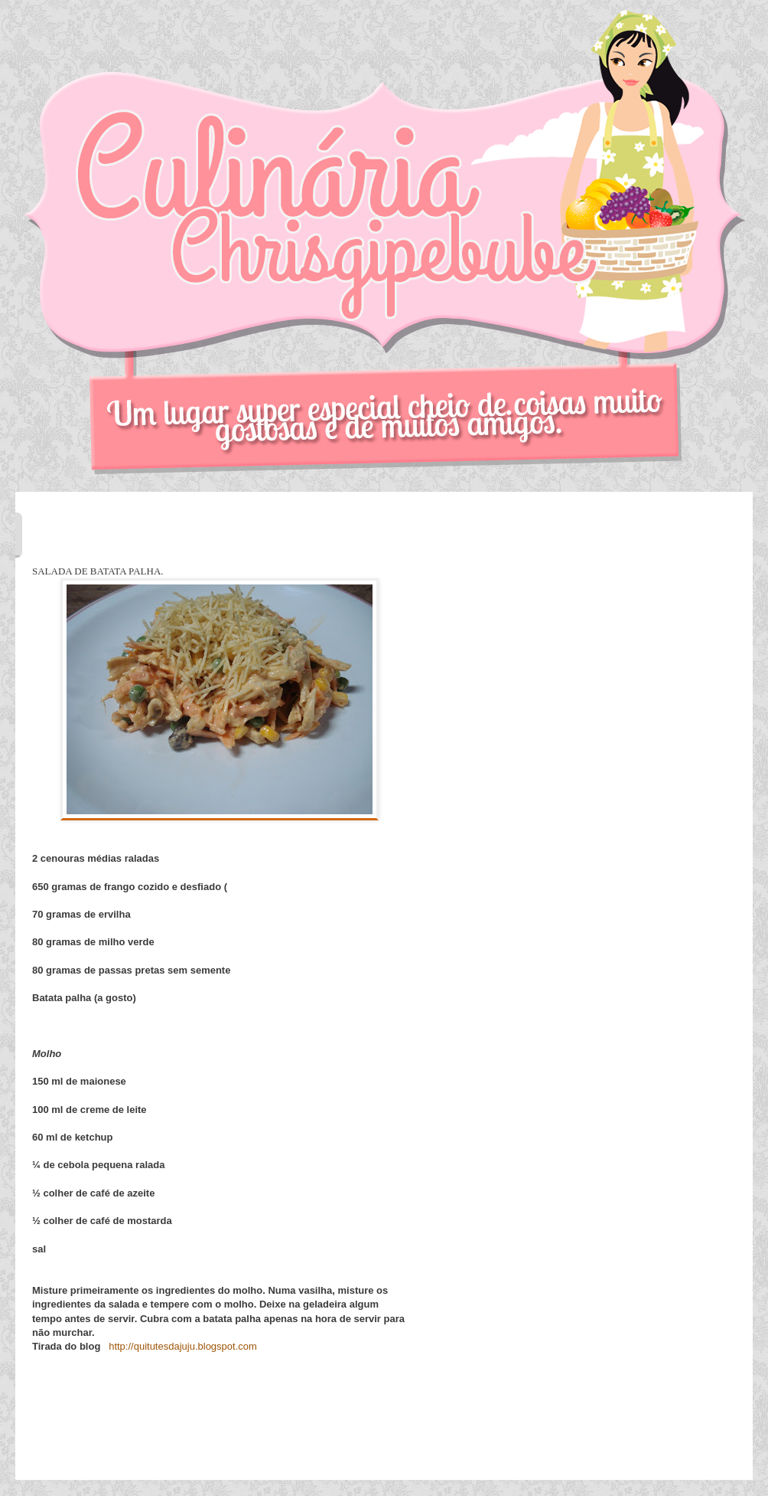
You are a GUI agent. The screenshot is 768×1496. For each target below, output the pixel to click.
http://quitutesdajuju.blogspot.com (183, 1346)
